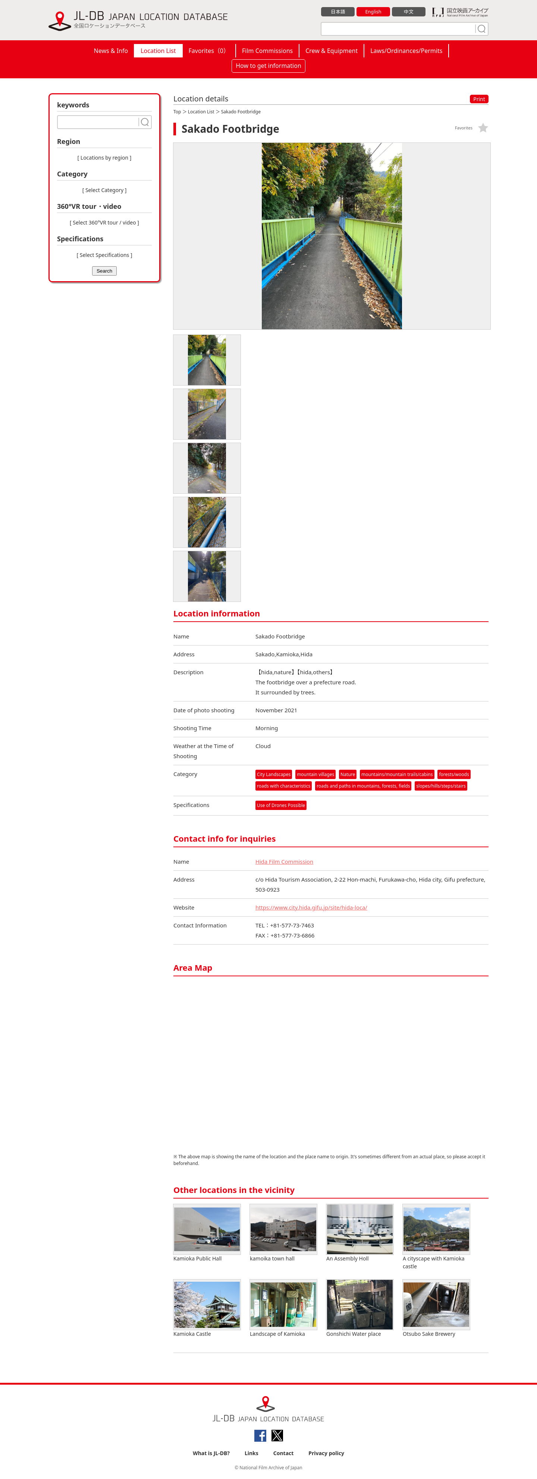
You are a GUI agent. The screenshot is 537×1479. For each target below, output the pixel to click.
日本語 (338, 11)
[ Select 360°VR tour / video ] (104, 222)
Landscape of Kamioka (283, 1309)
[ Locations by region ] (105, 157)
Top (177, 112)
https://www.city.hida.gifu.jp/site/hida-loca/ (311, 907)
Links (251, 1453)
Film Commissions (267, 51)
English (373, 11)
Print (479, 99)
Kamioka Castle (207, 1309)
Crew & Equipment (331, 51)
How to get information (268, 66)
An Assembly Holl (359, 1233)
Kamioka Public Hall (207, 1233)
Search (104, 271)
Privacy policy (326, 1453)
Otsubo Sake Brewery (436, 1309)
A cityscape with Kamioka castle (436, 1237)
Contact (283, 1453)
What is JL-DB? (211, 1453)
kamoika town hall (283, 1233)
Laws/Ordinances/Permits (406, 51)
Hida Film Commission (284, 862)
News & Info (111, 51)
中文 (409, 11)
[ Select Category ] (104, 190)
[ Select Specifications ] (104, 254)
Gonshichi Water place (359, 1309)
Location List (158, 51)
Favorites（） (209, 51)
